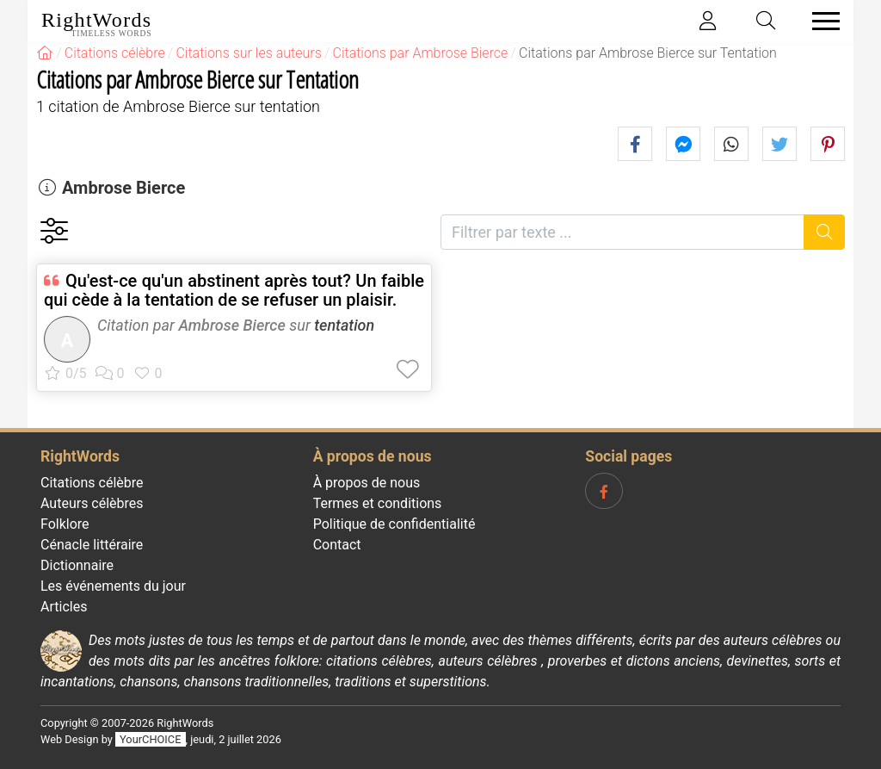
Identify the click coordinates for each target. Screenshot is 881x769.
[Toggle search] (766, 21)
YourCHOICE (150, 739)
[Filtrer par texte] (622, 232)
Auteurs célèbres (92, 503)
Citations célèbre (92, 482)
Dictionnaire (77, 565)
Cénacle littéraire (91, 544)
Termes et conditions (377, 503)
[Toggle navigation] (821, 21)
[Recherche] (825, 232)
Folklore (64, 524)
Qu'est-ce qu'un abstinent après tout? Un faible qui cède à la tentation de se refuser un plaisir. (234, 290)
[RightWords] (44, 53)
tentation (344, 325)
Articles (63, 606)
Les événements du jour (113, 586)
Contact (337, 544)
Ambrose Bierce (123, 187)
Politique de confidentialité (394, 524)
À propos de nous (367, 482)
